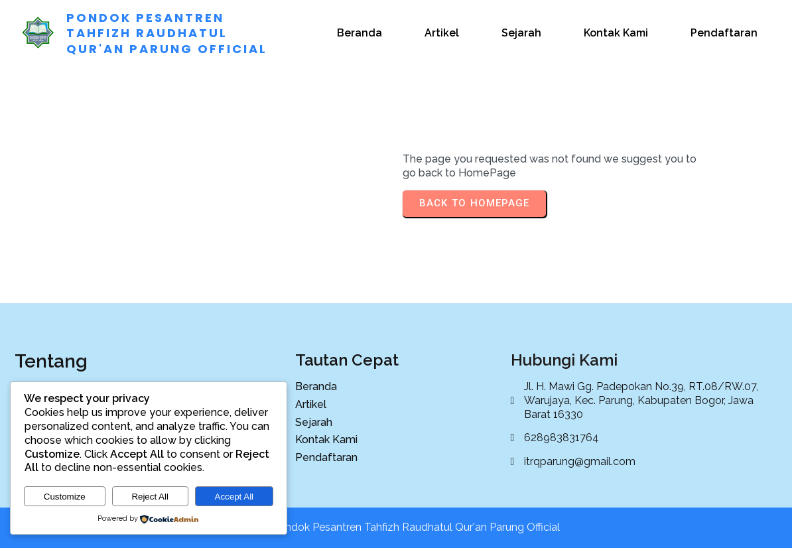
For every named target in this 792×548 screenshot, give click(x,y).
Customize (65, 497)
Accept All (234, 497)
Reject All (149, 497)
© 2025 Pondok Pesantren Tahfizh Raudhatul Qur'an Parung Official (396, 527)
